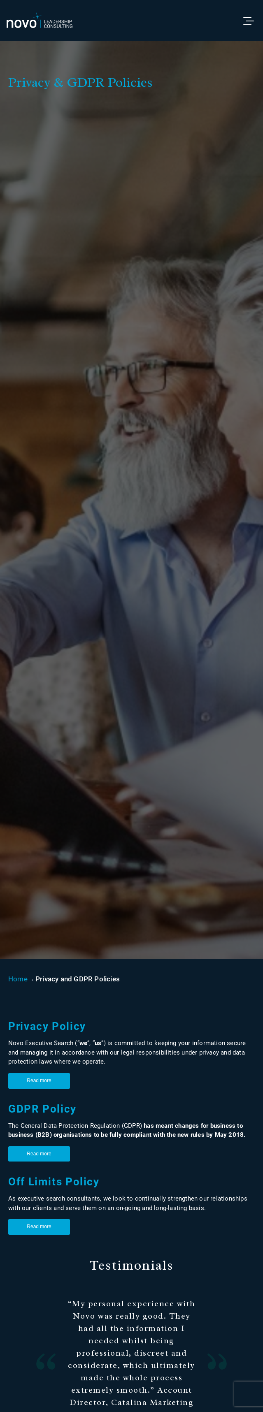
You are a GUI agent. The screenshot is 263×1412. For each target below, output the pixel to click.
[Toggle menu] (252, 20)
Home (18, 979)
